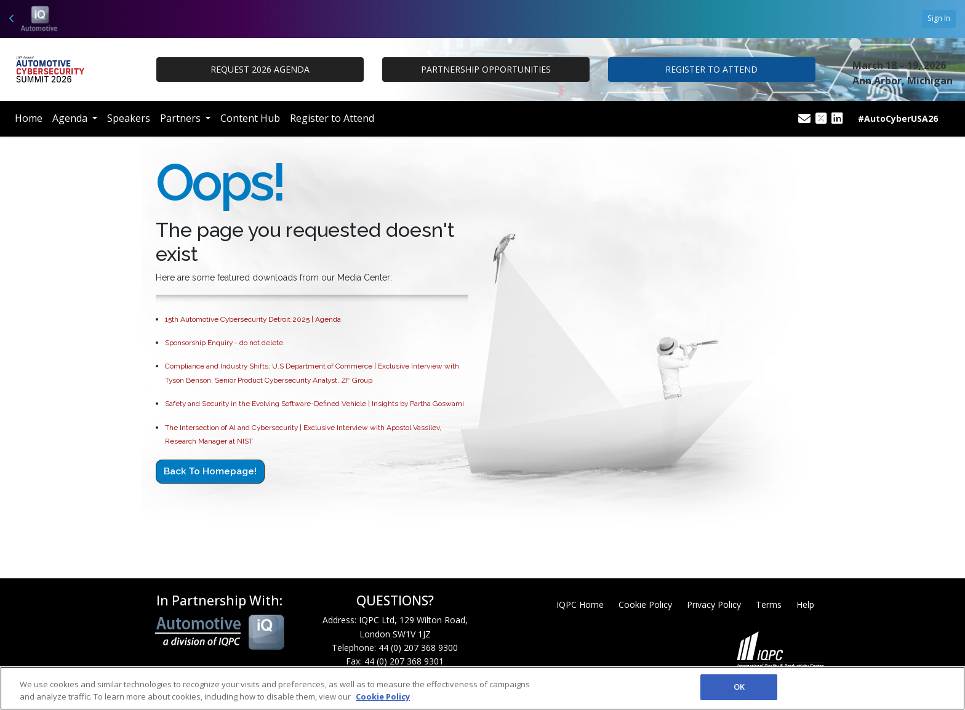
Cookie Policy (645, 604)
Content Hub (250, 118)
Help (805, 604)
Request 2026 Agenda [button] (260, 69)
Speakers (128, 118)
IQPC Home (580, 604)
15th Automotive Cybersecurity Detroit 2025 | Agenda (253, 319)
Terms (769, 604)
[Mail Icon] (804, 119)
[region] (482, 688)
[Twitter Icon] (821, 119)
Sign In (938, 18)
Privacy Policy (714, 604)
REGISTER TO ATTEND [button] (711, 69)
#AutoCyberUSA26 (898, 118)
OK (739, 686)
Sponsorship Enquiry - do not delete (224, 342)
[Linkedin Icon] (837, 119)
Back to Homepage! (210, 471)
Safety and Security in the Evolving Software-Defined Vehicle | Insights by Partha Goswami (314, 403)
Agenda (71, 118)
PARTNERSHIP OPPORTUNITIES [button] (486, 69)
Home (28, 118)
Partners (181, 118)
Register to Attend (332, 118)
